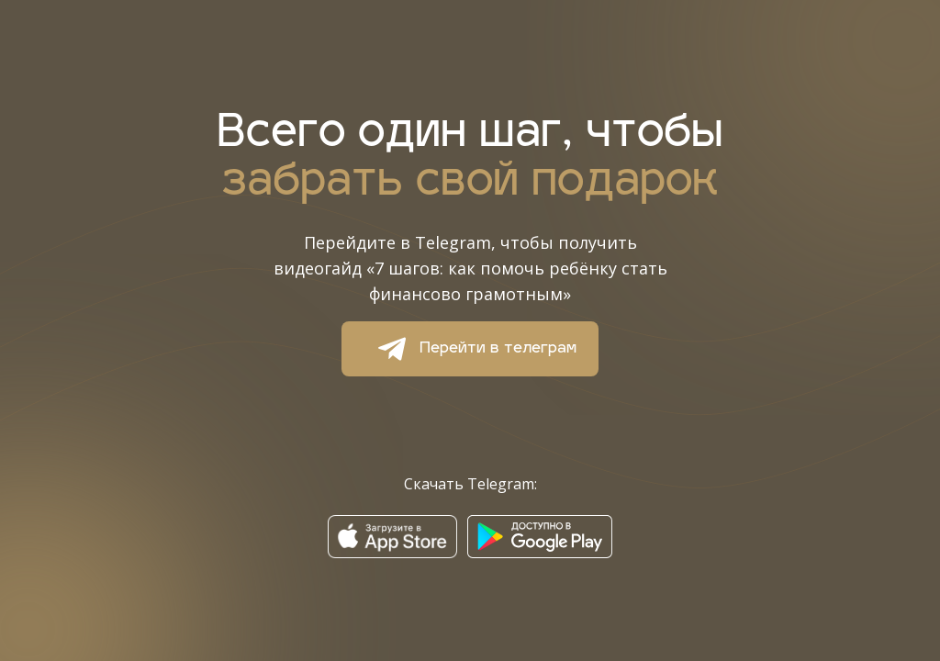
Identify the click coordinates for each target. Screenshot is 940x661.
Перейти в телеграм (470, 349)
